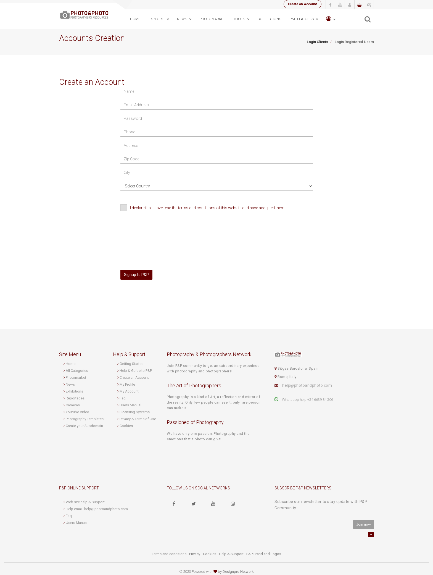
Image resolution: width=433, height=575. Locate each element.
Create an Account (302, 4)
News (70, 384)
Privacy (194, 554)
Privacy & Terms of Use (138, 419)
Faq (123, 398)
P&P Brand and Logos (263, 554)
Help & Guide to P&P (136, 371)
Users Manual (130, 405)
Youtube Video (77, 412)
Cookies (126, 426)
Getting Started (132, 364)
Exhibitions (74, 391)
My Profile (127, 384)
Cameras (73, 405)
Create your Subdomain (84, 426)
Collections (269, 19)
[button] (330, 19)
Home (135, 19)
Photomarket (76, 377)
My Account (129, 391)
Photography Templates (85, 419)
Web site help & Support (85, 502)
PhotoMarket (212, 19)
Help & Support (231, 554)
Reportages (75, 398)
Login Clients (317, 42)
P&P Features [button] (301, 19)
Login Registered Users (354, 42)
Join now (363, 524)
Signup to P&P (136, 274)
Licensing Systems (135, 412)
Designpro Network (238, 571)
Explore (157, 19)
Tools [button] (239, 19)
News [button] (182, 19)
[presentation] (160, 228)
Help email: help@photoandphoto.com (97, 509)
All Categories (77, 371)
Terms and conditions (169, 554)
